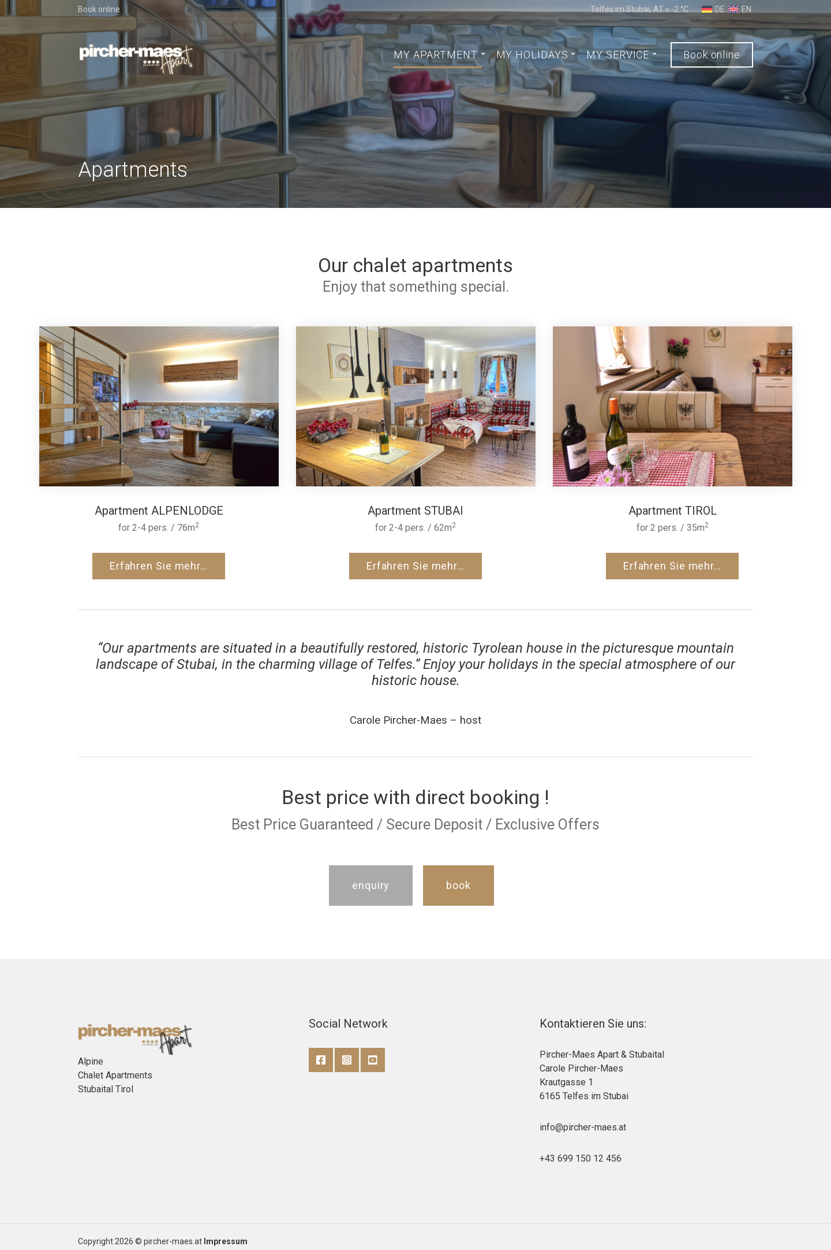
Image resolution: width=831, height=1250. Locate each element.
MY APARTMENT (436, 55)
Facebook (321, 1060)
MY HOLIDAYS (532, 55)
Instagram (347, 1060)
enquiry (371, 885)
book (458, 885)
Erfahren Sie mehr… (159, 566)
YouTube (373, 1060)
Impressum (226, 1241)
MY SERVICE (617, 55)
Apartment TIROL (672, 511)
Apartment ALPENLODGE (159, 511)
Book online (99, 9)
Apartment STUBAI (415, 511)
